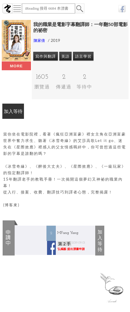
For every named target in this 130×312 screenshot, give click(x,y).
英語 (65, 56)
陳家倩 (39, 40)
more (16, 66)
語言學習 (83, 56)
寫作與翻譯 (45, 56)
